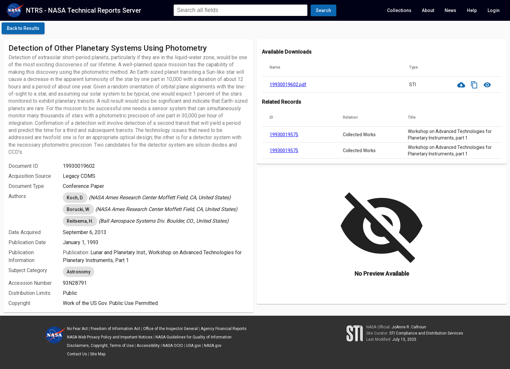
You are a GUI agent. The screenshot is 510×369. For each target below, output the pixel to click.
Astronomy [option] (78, 272)
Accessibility (148, 345)
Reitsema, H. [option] (80, 221)
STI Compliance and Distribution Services (426, 333)
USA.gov (193, 345)
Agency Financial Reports (224, 328)
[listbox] (155, 197)
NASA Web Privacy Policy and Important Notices (110, 337)
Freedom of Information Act (115, 328)
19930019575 (284, 134)
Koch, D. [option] (75, 197)
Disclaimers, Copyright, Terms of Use (100, 345)
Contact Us (77, 354)
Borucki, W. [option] (78, 209)
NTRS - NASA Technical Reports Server (83, 10)
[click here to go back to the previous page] (23, 28)
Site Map (97, 354)
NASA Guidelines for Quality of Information (193, 337)
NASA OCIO (173, 345)
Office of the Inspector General (170, 328)
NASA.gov (212, 345)
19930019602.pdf (288, 84)
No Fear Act (77, 328)
